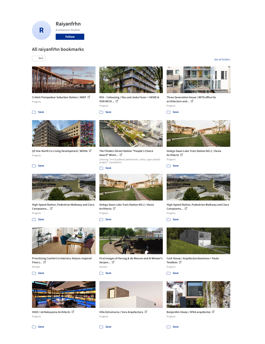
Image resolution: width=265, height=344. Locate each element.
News (184, 5)
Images (129, 5)
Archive (196, 5)
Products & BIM (147, 5)
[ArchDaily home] (18, 5)
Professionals (169, 5)
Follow (70, 37)
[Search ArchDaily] (71, 5)
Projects (116, 5)
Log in (215, 5)
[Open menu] (247, 5)
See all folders (222, 59)
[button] (39, 58)
